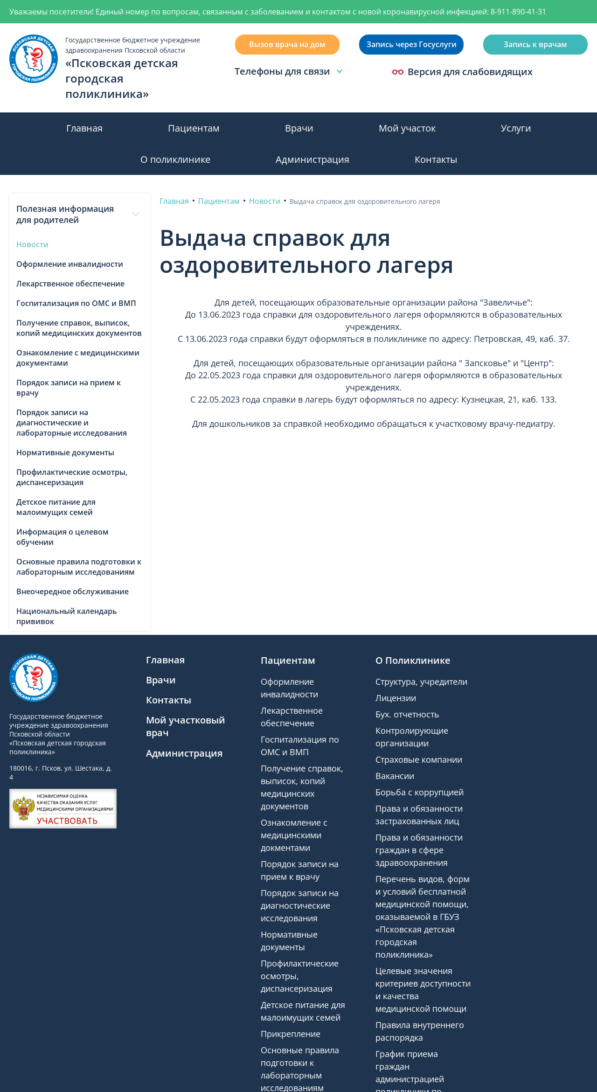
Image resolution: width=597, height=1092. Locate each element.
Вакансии (394, 775)
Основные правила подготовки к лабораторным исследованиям (78, 566)
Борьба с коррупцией (419, 792)
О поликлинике (175, 159)
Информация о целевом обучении (62, 537)
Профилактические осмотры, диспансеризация (71, 477)
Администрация (312, 159)
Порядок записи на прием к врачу (68, 387)
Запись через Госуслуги (412, 44)
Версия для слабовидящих (462, 72)
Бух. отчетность (407, 714)
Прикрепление (290, 1033)
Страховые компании (418, 759)
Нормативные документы (65, 452)
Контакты (436, 159)
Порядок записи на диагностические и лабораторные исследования (71, 422)
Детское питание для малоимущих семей (56, 507)
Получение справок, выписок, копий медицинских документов (79, 328)
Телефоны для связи (290, 71)
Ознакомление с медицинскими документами (77, 358)
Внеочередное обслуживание (72, 591)
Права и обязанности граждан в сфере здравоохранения (419, 850)
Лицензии (395, 697)
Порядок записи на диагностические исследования (300, 905)
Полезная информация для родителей (79, 214)
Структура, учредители (421, 681)
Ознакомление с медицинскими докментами (294, 835)
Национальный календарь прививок (66, 616)
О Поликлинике (413, 660)
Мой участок (407, 128)
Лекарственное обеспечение (70, 283)
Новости (32, 244)
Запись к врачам (535, 44)
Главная (84, 128)
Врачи (299, 128)
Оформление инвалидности (69, 264)
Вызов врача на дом (287, 44)
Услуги (516, 128)
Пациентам (194, 128)
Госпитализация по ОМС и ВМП (76, 303)
